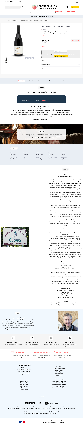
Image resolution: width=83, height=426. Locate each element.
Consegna (61, 60)
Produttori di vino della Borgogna (59, 388)
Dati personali (59, 375)
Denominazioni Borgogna (59, 386)
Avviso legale (59, 372)
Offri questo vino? (61, 69)
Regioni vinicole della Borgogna (59, 384)
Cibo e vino (31, 81)
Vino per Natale (24, 388)
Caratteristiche (41, 81)
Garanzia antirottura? (61, 64)
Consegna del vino (24, 381)
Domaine (63, 81)
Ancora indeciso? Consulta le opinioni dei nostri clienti (62, 356)
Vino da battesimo (24, 386)
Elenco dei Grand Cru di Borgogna (59, 383)
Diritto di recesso (59, 370)
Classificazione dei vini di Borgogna (59, 381)
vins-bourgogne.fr (75, 305)
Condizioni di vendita (59, 373)
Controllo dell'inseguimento (59, 368)
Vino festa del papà (24, 389)
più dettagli (44, 36)
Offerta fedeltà (59, 367)
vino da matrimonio (24, 384)
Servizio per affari (24, 383)
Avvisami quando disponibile (61, 56)
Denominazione (52, 81)
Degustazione (21, 81)
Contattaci (41, 396)
